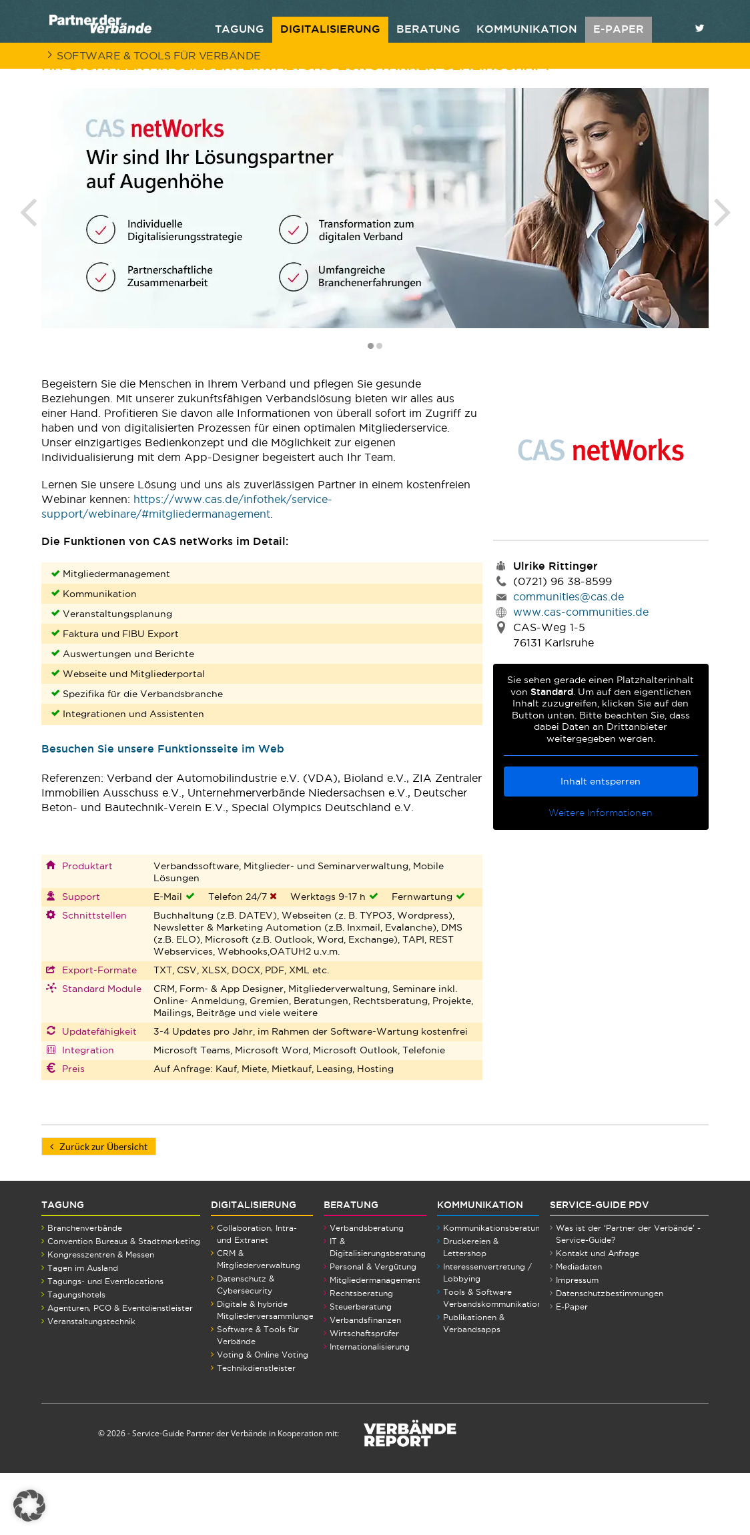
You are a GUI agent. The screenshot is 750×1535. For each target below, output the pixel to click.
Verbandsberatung (367, 1290)
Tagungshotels (76, 1356)
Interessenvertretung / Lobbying (487, 1334)
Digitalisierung (330, 29)
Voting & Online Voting (262, 1416)
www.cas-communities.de (581, 674)
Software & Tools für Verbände (159, 55)
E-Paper (572, 1368)
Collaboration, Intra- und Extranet (257, 1296)
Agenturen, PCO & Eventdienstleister (120, 1370)
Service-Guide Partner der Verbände (199, 1495)
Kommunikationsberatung (494, 1290)
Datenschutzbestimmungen (609, 1355)
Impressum (577, 1342)
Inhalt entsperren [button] (601, 843)
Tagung (239, 29)
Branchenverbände (84, 1290)
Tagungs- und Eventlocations (105, 1343)
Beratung (428, 29)
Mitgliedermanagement (375, 1342)
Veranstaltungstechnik (91, 1383)
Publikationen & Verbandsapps (473, 1385)
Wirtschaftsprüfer (364, 1395)
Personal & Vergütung (373, 1328)
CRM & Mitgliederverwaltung (258, 1321)
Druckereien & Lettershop (470, 1309)
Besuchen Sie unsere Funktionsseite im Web (162, 811)
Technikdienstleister (256, 1430)
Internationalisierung (370, 1408)
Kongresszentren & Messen (100, 1316)
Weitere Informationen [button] (601, 874)
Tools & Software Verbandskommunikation (492, 1360)
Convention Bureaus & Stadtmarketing (123, 1303)
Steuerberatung (361, 1368)
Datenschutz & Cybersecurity (245, 1346)
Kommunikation (526, 29)
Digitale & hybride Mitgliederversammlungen (267, 1372)
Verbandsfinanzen (365, 1382)
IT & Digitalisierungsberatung (378, 1309)
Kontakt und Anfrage (597, 1315)
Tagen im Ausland (82, 1330)
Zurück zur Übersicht (98, 1208)
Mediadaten (579, 1328)
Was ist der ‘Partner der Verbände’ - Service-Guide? (628, 1296)
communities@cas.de (568, 658)
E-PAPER (618, 29)
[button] (29, 1505)
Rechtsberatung (361, 1355)
